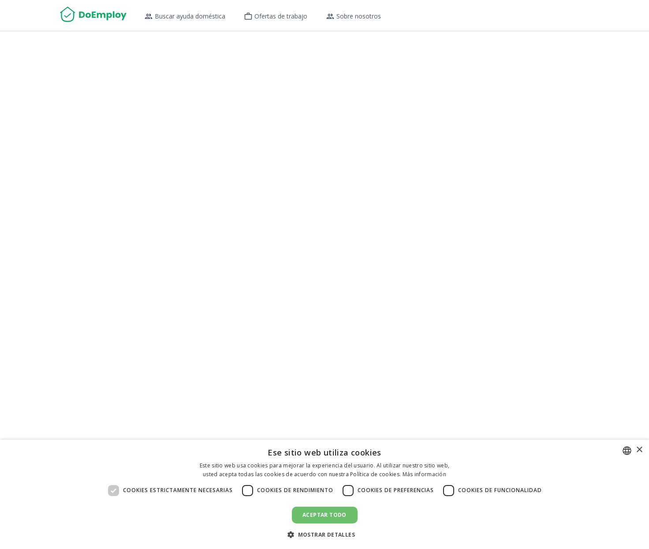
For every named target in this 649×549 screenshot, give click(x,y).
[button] (324, 534)
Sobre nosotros (353, 16)
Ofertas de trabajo (275, 16)
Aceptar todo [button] (324, 515)
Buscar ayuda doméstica (184, 16)
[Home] (93, 15)
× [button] (639, 450)
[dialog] (324, 494)
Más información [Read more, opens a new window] (425, 474)
